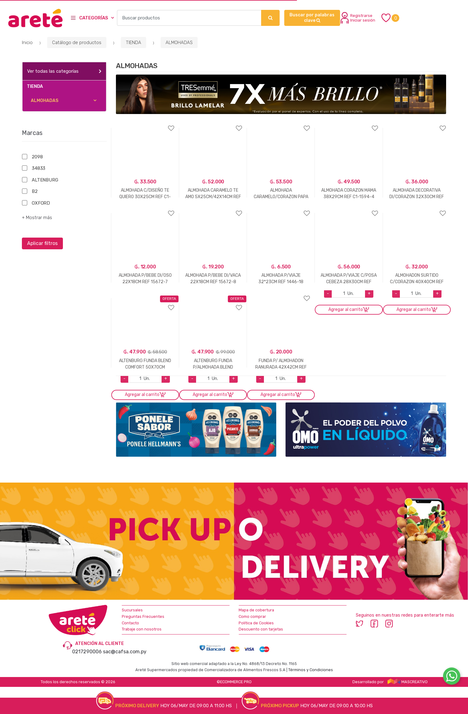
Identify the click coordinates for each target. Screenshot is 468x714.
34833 (38, 168)
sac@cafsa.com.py (124, 652)
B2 (35, 191)
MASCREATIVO (408, 681)
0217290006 (87, 652)
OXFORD (41, 203)
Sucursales (132, 610)
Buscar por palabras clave (312, 17)
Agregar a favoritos (145, 124)
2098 (37, 157)
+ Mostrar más (37, 217)
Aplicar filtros (42, 243)
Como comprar (252, 616)
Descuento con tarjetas (261, 629)
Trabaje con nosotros (142, 629)
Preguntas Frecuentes (143, 616)
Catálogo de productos (76, 42)
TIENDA (133, 42)
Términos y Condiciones (310, 669)
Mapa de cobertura (256, 610)
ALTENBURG (45, 180)
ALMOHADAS (179, 42)
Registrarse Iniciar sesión (358, 18)
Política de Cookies (256, 623)
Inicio (27, 42)
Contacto (130, 623)
